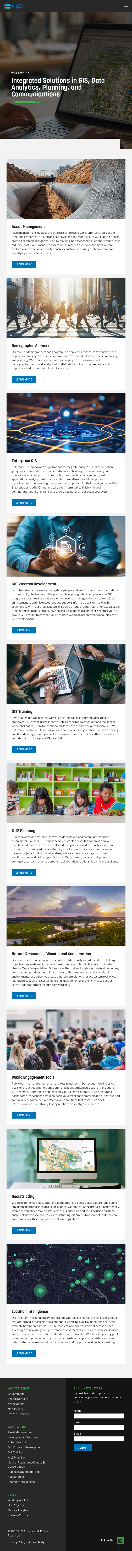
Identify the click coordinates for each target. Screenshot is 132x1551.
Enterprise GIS (24, 460)
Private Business (18, 1414)
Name (77, 1410)
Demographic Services (31, 345)
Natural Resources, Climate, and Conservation (51, 954)
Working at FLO (18, 1500)
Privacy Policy (17, 1542)
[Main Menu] (124, 6)
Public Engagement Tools (33, 1077)
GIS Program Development (34, 584)
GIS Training (22, 711)
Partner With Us (18, 1515)
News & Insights (18, 1510)
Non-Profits (15, 1409)
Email (77, 1433)
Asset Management (28, 226)
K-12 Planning (23, 830)
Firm (77, 1422)
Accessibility (36, 1542)
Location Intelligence (30, 1311)
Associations (16, 1404)
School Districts (18, 1398)
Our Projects (16, 1505)
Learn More (23, 264)
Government (16, 1393)
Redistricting (23, 1196)
